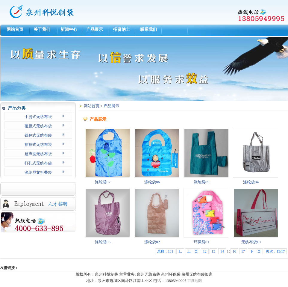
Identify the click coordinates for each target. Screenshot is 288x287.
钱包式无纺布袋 (38, 135)
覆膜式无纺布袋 (38, 126)
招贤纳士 (121, 29)
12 (205, 251)
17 (243, 251)
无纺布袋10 (251, 242)
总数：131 (165, 251)
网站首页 (13, 29)
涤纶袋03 (102, 242)
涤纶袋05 (201, 182)
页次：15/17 (275, 251)
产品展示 (94, 29)
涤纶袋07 (102, 182)
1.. (180, 251)
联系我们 (148, 29)
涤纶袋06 (152, 182)
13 (213, 251)
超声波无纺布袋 (38, 154)
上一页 (192, 251)
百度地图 (194, 281)
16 (234, 251)
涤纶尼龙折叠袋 (38, 172)
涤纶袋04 (251, 182)
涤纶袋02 (152, 242)
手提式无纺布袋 (38, 116)
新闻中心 (67, 29)
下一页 (255, 251)
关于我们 (40, 29)
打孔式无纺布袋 (38, 163)
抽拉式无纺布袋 (38, 144)
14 (222, 251)
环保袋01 (201, 242)
